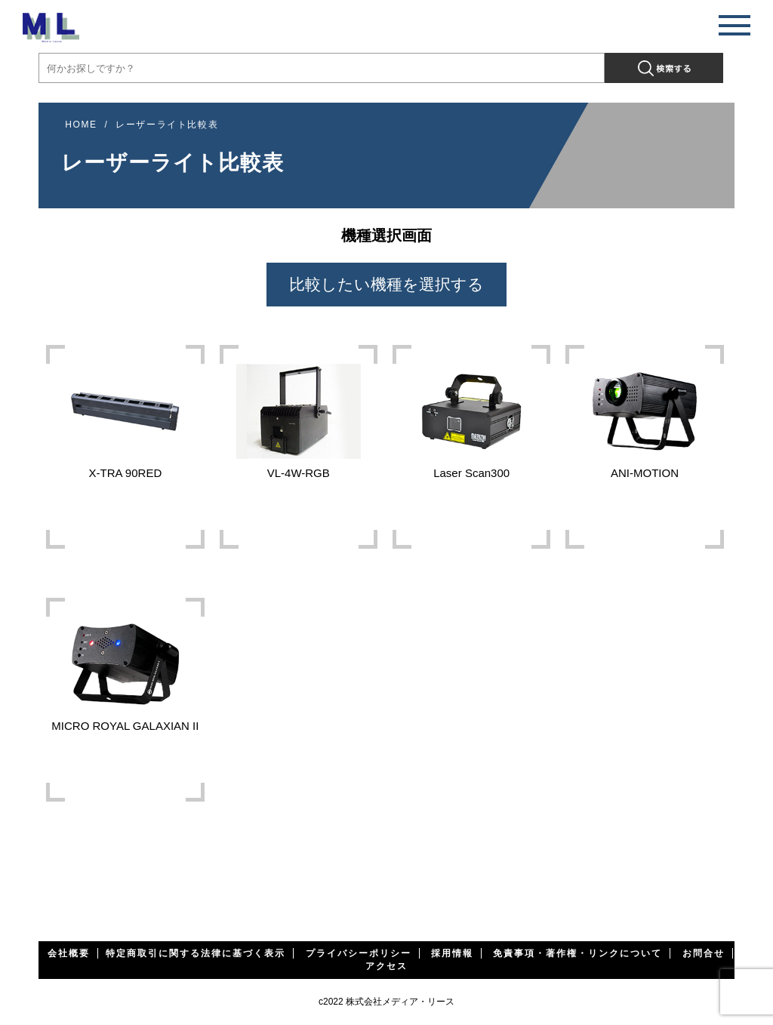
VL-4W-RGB (298, 414)
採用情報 (452, 953)
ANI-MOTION (644, 414)
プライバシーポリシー (358, 953)
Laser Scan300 (471, 414)
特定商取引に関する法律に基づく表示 (195, 953)
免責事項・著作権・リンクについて (577, 953)
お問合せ (703, 953)
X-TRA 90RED (125, 414)
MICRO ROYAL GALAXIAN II (125, 667)
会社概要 (69, 953)
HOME (81, 124)
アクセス (386, 966)
